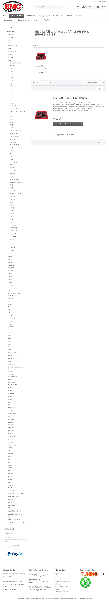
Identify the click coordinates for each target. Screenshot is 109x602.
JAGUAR (10, 338)
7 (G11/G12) (12, 199)
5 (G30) (11, 165)
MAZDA (10, 391)
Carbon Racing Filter (13, 511)
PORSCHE (10, 431)
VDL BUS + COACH (13, 496)
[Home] (5, 16)
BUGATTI (10, 256)
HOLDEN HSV (12, 318)
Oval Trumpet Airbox (13, 519)
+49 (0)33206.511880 (13, 581)
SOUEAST (10, 468)
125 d (11, 94)
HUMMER (10, 324)
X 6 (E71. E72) (13, 231)
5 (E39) (11, 156)
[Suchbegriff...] (50, 7)
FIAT (9, 301)
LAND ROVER (11, 358)
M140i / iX (13, 106)
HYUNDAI (10, 327)
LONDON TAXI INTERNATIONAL (13, 375)
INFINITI (10, 330)
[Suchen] (63, 7)
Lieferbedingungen (61, 586)
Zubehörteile (10, 529)
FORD (9, 304)
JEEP (9, 341)
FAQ (6, 542)
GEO (9, 310)
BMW (9, 60)
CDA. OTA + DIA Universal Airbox (15, 523)
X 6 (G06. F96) (13, 236)
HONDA (10, 321)
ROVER (10, 448)
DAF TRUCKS (11, 279)
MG (9, 402)
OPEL (9, 416)
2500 (10, 116)
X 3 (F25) (11, 213)
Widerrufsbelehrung (61, 579)
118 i (11, 83)
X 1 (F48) (11, 208)
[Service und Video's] (75, 16)
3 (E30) (11, 122)
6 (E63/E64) (12, 173)
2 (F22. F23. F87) (13, 109)
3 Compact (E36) (14, 136)
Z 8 (9, 254)
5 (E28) (11, 151)
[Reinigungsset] (44, 16)
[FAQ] (63, 16)
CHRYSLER (11, 268)
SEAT (9, 459)
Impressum (58, 574)
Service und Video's (12, 546)
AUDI (9, 49)
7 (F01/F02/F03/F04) (15, 193)
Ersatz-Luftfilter (12, 31)
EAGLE (9, 291)
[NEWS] (56, 16)
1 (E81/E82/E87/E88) (15, 63)
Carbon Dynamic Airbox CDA (14, 515)
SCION (9, 456)
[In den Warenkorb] (68, 124)
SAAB (9, 451)
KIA (9, 344)
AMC (9, 43)
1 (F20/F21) (12, 66)
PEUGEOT (10, 422)
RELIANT (10, 439)
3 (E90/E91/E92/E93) (15, 131)
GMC (9, 313)
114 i (11, 71)
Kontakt (57, 589)
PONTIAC (10, 428)
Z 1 (9, 242)
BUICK (9, 259)
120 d (11, 86)
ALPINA (10, 40)
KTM (9, 347)
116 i (11, 77)
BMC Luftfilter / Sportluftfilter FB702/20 (41, 67)
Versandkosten (49, 598)
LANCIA (10, 355)
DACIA (9, 274)
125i (11, 100)
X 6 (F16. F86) (12, 234)
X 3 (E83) (11, 211)
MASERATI (11, 388)
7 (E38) (11, 188)
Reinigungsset (10, 533)
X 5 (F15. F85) (12, 225)
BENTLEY (10, 54)
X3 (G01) (11, 239)
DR (8, 288)
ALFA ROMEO (12, 37)
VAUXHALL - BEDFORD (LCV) (16, 494)
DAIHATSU (11, 282)
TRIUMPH (10, 488)
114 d (11, 69)
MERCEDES (11, 396)
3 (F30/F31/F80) (13, 133)
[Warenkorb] (102, 7)
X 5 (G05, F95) (13, 228)
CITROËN (10, 271)
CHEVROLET (11, 265)
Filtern (36, 82)
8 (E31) (11, 202)
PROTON (10, 433)
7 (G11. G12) (12, 196)
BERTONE (10, 57)
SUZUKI (10, 476)
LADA (9, 350)
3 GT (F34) (12, 139)
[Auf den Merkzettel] (71, 134)
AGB (55, 576)
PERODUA (11, 419)
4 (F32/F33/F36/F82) (15, 145)
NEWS (7, 537)
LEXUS (9, 361)
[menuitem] (50, 8)
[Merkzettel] (78, 7)
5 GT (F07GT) (12, 171)
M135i (11, 103)
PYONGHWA (11, 436)
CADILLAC (11, 262)
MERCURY (11, 399)
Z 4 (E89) (11, 251)
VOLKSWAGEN (12, 499)
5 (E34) (11, 153)
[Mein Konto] (88, 7)
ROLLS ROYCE (12, 445)
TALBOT (10, 479)
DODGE (10, 285)
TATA (9, 482)
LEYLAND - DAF (12, 364)
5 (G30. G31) (12, 168)
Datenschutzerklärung (62, 581)
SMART (10, 465)
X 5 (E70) (11, 222)
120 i (11, 89)
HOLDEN (10, 315)
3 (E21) (11, 119)
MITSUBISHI (11, 408)
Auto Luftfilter (10, 28)
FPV (9, 307)
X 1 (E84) (11, 205)
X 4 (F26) (11, 216)
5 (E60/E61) (12, 159)
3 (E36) (11, 125)
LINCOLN (10, 372)
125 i (11, 97)
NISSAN (10, 411)
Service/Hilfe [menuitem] (100, 2)
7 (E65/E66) (12, 191)
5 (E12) (11, 148)
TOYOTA (10, 485)
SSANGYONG (11, 471)
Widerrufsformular (61, 592)
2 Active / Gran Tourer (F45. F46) (17, 112)
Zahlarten (57, 584)
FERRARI (10, 298)
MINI (9, 405)
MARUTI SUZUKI (13, 385)
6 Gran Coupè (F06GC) (15, 179)
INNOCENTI (11, 333)
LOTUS (10, 379)
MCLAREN (11, 393)
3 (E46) (11, 128)
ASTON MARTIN (12, 46)
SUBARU (10, 474)
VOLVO (10, 502)
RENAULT (10, 442)
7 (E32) (11, 185)
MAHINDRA (11, 382)
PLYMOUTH (11, 425)
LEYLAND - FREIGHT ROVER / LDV (16, 368)
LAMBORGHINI (12, 353)
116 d (11, 74)
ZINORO (10, 508)
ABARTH (10, 34)
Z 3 (9, 245)
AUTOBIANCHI (12, 51)
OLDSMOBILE (12, 413)
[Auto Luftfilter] (16, 16)
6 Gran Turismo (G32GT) (16, 182)
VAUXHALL (11, 491)
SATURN (10, 453)
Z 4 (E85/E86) (13, 248)
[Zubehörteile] (30, 16)
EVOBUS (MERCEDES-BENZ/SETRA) (14, 294)
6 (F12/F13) (12, 176)
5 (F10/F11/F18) (13, 162)
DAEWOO (10, 276)
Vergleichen (58, 135)
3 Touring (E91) (13, 142)
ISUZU (9, 335)
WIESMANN (11, 505)
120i (11, 92)
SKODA (10, 462)
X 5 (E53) (11, 219)
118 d (11, 80)
